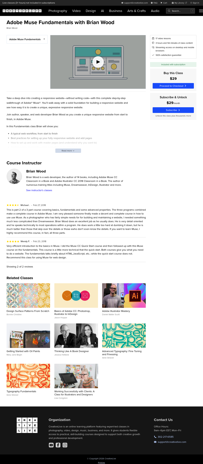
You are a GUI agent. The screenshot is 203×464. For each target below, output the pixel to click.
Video (76, 10)
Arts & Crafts (136, 10)
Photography (58, 10)
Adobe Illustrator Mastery (116, 311)
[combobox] (180, 10)
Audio (155, 10)
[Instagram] (64, 445)
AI (102, 10)
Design (91, 10)
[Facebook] (58, 445)
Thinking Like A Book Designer (71, 351)
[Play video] (98, 62)
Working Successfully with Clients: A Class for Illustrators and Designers (74, 393)
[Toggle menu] (201, 10)
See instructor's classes (39, 190)
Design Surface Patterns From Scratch (28, 311)
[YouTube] (51, 445)
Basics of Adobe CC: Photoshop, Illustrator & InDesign (72, 312)
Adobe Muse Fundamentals (25, 39)
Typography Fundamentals (21, 391)
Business (115, 10)
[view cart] (164, 3)
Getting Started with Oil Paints (23, 351)
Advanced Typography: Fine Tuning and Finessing (122, 352)
